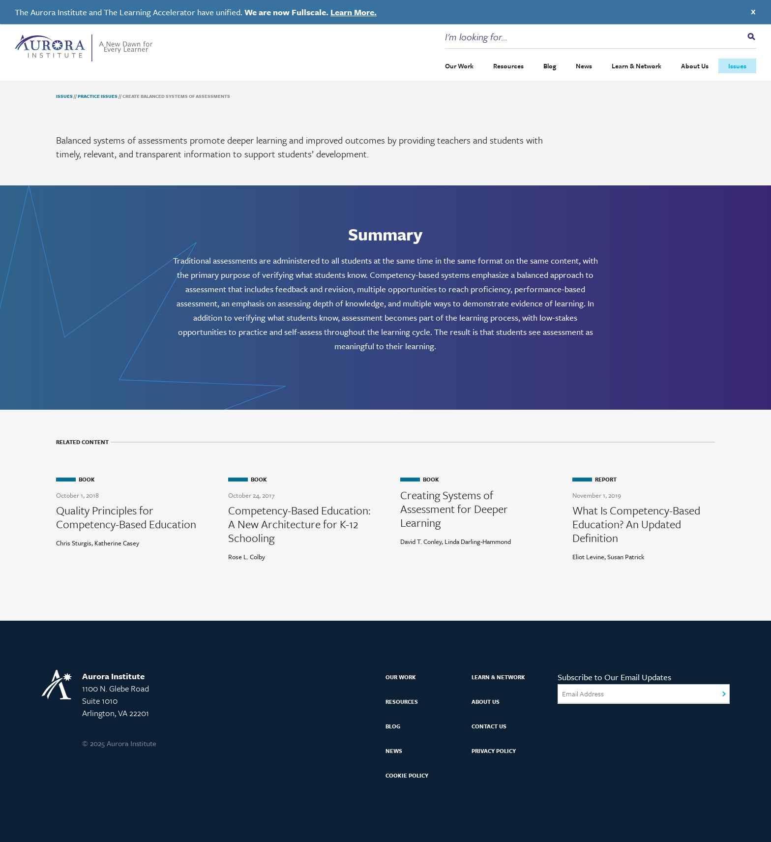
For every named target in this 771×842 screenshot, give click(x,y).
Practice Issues (98, 95)
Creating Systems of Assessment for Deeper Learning (454, 509)
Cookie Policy (407, 775)
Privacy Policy (494, 751)
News (584, 66)
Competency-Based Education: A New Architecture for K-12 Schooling (299, 524)
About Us (695, 66)
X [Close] (753, 11)
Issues (737, 66)
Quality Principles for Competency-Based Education (126, 517)
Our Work (459, 66)
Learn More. (353, 12)
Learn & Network (636, 66)
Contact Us (489, 726)
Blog (549, 66)
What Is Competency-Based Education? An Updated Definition (636, 524)
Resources (508, 66)
